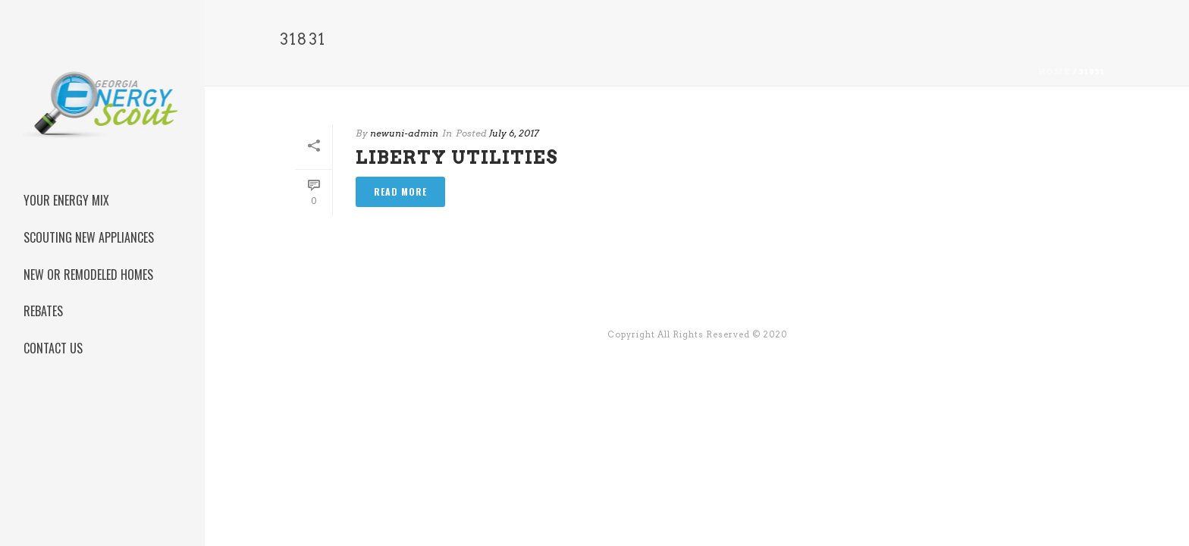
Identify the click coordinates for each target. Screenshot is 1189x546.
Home (1054, 71)
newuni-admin (404, 133)
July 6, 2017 (514, 133)
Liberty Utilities (457, 157)
